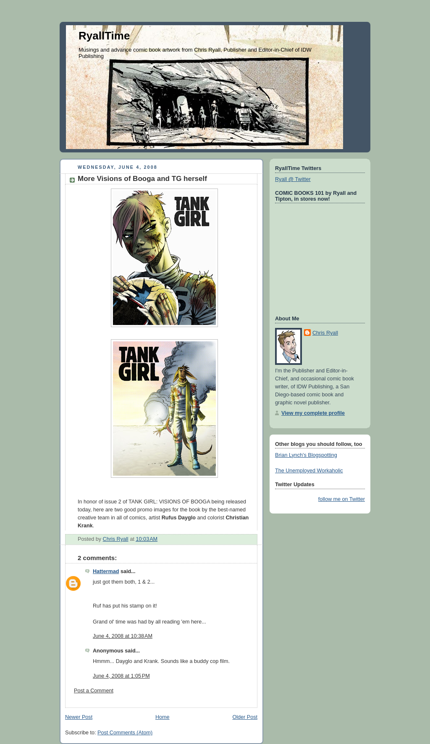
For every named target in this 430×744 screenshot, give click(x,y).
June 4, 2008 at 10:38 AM (122, 636)
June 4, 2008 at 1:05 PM (121, 676)
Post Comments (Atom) (124, 733)
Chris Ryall (325, 333)
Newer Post (78, 717)
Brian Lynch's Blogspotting (306, 455)
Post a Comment (93, 691)
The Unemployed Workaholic (309, 471)
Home (162, 717)
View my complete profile (313, 413)
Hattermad (106, 571)
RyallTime (104, 35)
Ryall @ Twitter (293, 179)
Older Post (244, 717)
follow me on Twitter (341, 499)
